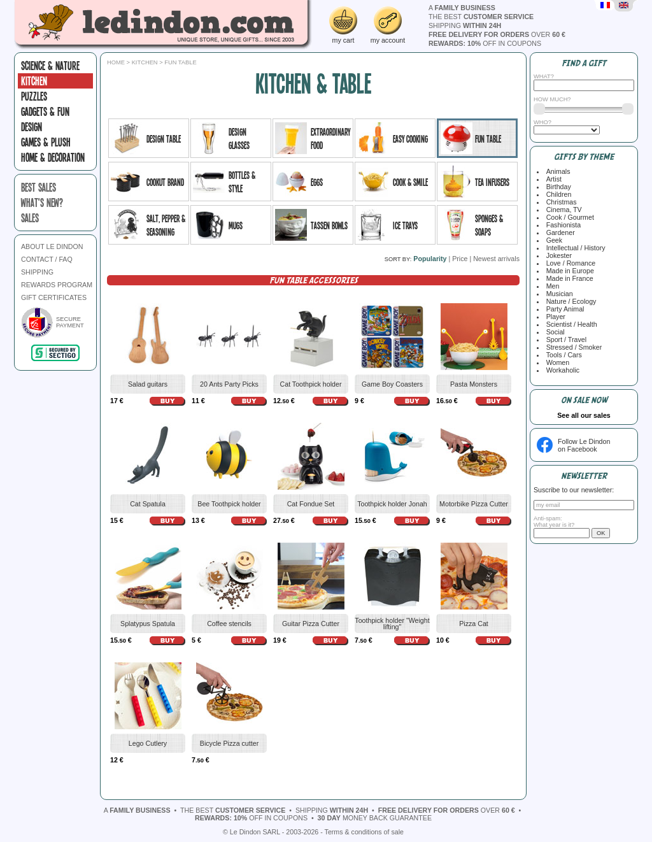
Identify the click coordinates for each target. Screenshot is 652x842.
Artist (552, 179)
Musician (557, 293)
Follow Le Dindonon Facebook (584, 445)
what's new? (42, 202)
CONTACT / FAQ (47, 259)
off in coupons (485, 43)
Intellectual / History (574, 248)
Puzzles (34, 96)
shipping (465, 25)
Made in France (568, 278)
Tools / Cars (562, 355)
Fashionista (561, 225)
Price (459, 258)
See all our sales (584, 415)
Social (553, 332)
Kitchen (34, 81)
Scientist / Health (569, 324)
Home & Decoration (53, 157)
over (497, 34)
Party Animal (563, 309)
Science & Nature (50, 65)
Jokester (557, 255)
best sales (38, 187)
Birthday (556, 186)
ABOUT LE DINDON (52, 246)
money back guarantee (375, 818)
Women (556, 362)
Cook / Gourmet (568, 217)
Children (557, 194)
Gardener (558, 232)
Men (551, 286)
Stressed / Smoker (572, 347)
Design (31, 126)
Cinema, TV (562, 209)
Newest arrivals (496, 258)
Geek (552, 240)
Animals (556, 171)
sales (30, 217)
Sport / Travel (564, 339)
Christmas (559, 202)
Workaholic (561, 370)
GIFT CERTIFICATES (54, 297)
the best (481, 16)
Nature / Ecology (569, 301)
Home (116, 62)
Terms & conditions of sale (364, 832)
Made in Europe (568, 271)
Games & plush (46, 142)
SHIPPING (37, 272)
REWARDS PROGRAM (56, 285)
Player (553, 316)
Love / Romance (569, 263)
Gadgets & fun (45, 111)
